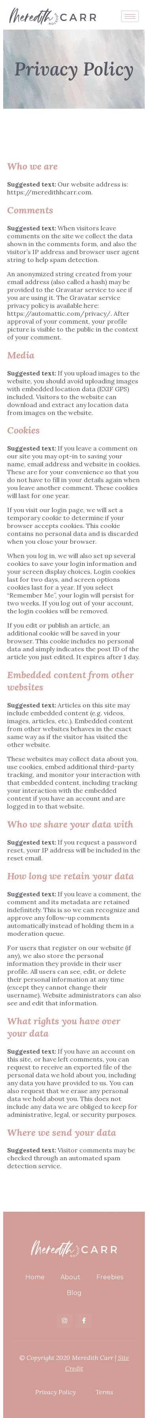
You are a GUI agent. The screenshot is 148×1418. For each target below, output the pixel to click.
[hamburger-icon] (130, 16)
